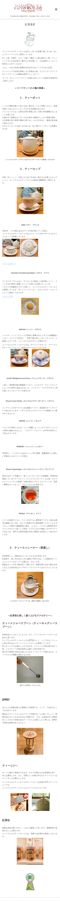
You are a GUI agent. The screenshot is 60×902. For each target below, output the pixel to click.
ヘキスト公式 (7, 296)
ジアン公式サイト (9, 264)
